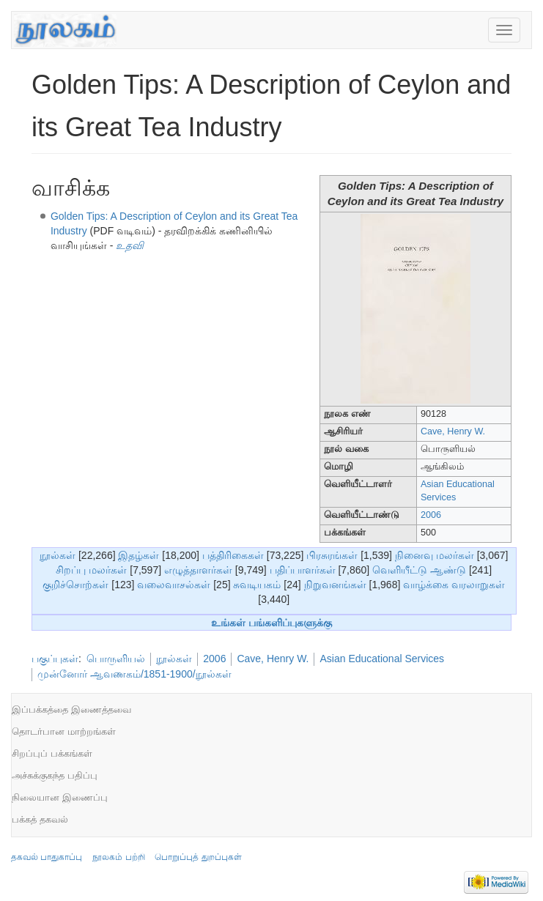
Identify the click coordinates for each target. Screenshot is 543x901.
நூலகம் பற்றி (118, 857)
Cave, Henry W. (453, 431)
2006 (431, 515)
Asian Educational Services (381, 658)
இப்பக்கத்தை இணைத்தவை (71, 709)
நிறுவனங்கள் (335, 584)
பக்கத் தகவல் (40, 819)
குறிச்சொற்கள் (75, 584)
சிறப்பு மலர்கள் (91, 570)
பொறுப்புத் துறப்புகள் (198, 857)
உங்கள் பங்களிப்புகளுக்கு (271, 623)
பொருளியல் (115, 658)
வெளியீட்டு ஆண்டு (419, 570)
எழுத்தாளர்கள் (198, 570)
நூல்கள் (57, 555)
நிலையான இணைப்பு (60, 797)
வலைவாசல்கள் (173, 584)
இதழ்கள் (138, 555)
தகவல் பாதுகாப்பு (46, 857)
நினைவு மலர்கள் (434, 555)
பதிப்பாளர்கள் (303, 570)
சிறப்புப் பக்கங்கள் (52, 753)
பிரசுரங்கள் (332, 555)
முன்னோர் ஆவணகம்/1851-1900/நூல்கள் (134, 674)
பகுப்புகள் (55, 658)
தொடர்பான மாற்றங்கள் (64, 731)
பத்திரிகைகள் (233, 555)
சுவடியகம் (257, 584)
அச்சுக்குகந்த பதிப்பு (54, 775)
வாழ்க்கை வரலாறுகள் (454, 584)
